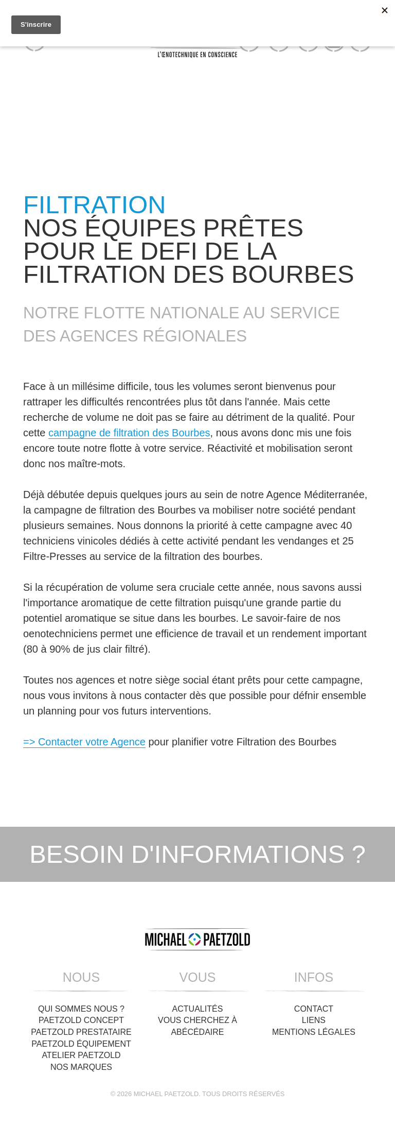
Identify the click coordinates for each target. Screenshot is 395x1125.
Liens (314, 1020)
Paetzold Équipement (81, 1044)
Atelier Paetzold (81, 1055)
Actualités (197, 1009)
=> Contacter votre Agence (84, 741)
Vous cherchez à (197, 1020)
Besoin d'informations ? (197, 854)
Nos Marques (81, 1067)
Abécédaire (197, 1032)
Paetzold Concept (81, 1020)
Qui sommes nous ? (81, 1009)
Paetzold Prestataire (81, 1032)
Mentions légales (313, 1032)
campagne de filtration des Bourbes (129, 432)
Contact (313, 1009)
